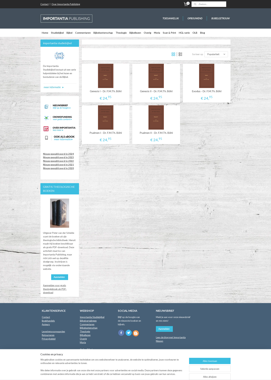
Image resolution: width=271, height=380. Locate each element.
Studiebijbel (57, 32)
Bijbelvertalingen (88, 320)
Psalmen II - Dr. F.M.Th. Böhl (156, 132)
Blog (202, 32)
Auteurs (46, 324)
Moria (157, 32)
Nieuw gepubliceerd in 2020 (58, 168)
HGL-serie (184, 32)
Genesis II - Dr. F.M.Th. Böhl (156, 91)
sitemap (127, 374)
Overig (147, 32)
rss (133, 374)
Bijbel (69, 32)
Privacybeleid (48, 338)
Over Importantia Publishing (66, 4)
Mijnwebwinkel (173, 374)
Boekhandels (48, 320)
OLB (195, 32)
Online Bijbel (86, 349)
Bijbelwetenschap (103, 32)
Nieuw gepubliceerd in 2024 (58, 153)
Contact (44, 4)
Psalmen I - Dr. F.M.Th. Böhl (106, 132)
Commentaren (83, 32)
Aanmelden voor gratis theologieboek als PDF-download (55, 289)
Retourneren (48, 335)
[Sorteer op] (216, 54)
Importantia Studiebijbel (92, 317)
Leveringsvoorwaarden (53, 331)
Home (45, 32)
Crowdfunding (87, 356)
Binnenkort (85, 353)
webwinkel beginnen (145, 374)
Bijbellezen (135, 32)
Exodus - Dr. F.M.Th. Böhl (206, 91)
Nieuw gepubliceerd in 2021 (58, 164)
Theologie (121, 32)
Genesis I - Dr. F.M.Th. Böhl (106, 91)
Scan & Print (169, 32)
